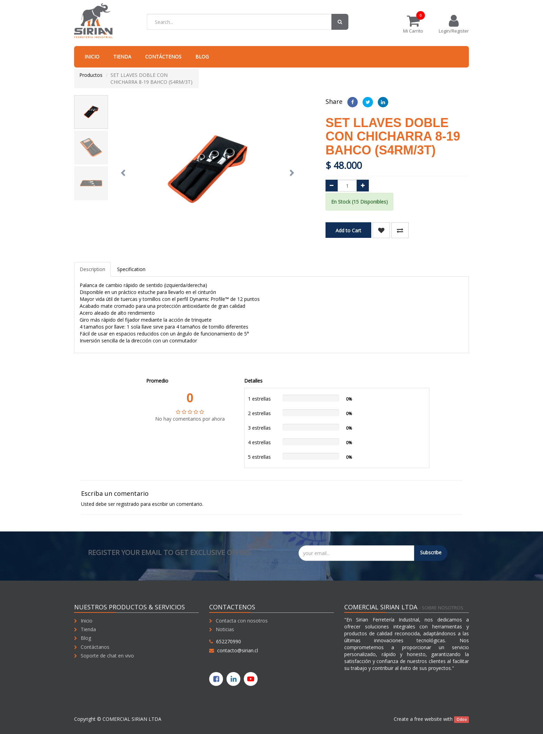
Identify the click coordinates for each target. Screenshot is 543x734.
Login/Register (454, 24)
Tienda (88, 629)
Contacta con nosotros (242, 620)
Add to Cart (348, 230)
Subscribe (431, 552)
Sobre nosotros (442, 608)
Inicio (86, 620)
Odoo (461, 719)
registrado (127, 504)
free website (428, 719)
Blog (86, 638)
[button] (125, 169)
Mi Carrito (413, 24)
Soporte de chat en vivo (107, 655)
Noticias (225, 629)
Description (92, 269)
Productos (91, 75)
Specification (131, 269)
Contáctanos (95, 647)
